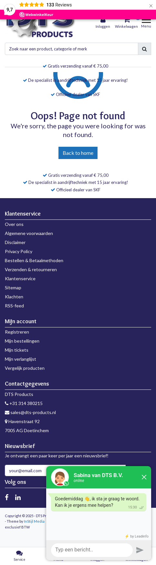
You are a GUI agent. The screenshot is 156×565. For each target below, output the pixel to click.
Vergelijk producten (25, 368)
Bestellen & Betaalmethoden (34, 260)
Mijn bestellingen (22, 341)
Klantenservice (20, 278)
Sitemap (13, 287)
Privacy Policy (18, 251)
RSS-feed (14, 305)
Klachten (14, 296)
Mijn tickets (16, 350)
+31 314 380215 (24, 403)
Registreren (17, 332)
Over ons (14, 224)
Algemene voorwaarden (29, 233)
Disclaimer (15, 242)
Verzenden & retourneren (31, 269)
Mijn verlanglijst (20, 359)
